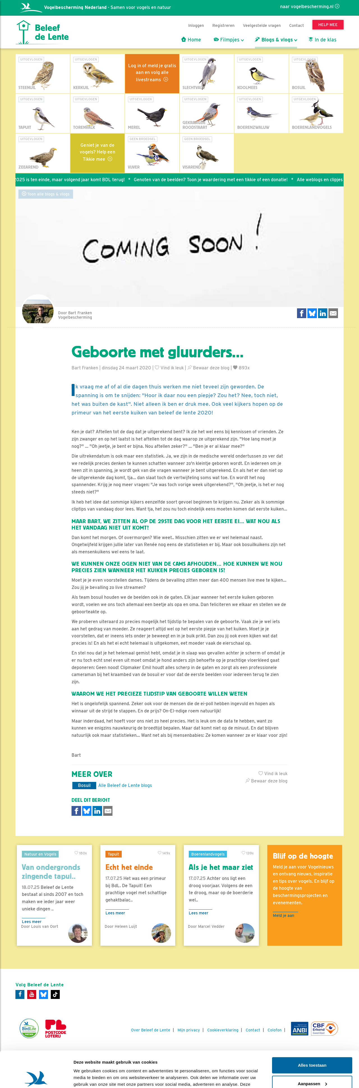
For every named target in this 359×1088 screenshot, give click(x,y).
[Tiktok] (55, 994)
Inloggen (196, 25)
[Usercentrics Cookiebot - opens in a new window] (36, 1077)
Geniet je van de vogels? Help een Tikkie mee (97, 152)
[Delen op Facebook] (302, 313)
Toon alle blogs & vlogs (46, 194)
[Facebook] (19, 994)
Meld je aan (283, 915)
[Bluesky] (43, 994)
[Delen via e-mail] (333, 313)
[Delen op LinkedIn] (323, 313)
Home (191, 40)
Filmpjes (227, 40)
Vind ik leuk (169, 368)
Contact (296, 25)
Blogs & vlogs (274, 40)
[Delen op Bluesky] (312, 313)
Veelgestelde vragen (262, 25)
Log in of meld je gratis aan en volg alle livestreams (152, 72)
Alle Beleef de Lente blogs (125, 785)
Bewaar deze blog (208, 368)
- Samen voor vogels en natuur (95, 7)
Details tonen (86, 1077)
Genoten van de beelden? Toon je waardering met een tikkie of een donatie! (215, 179)
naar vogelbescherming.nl (306, 6)
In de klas (322, 40)
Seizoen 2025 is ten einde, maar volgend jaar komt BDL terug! (65, 179)
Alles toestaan (312, 1029)
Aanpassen (312, 1047)
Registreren (223, 25)
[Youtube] (31, 994)
